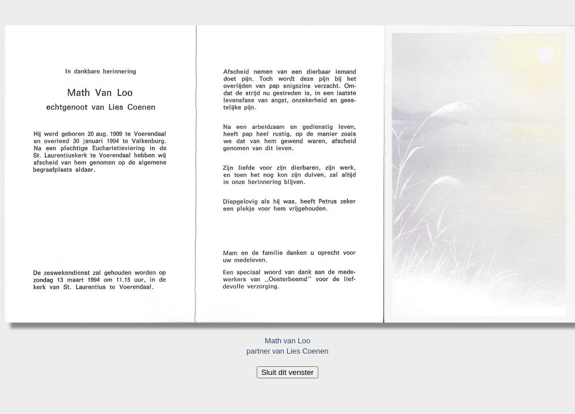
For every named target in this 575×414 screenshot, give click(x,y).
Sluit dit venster (287, 372)
